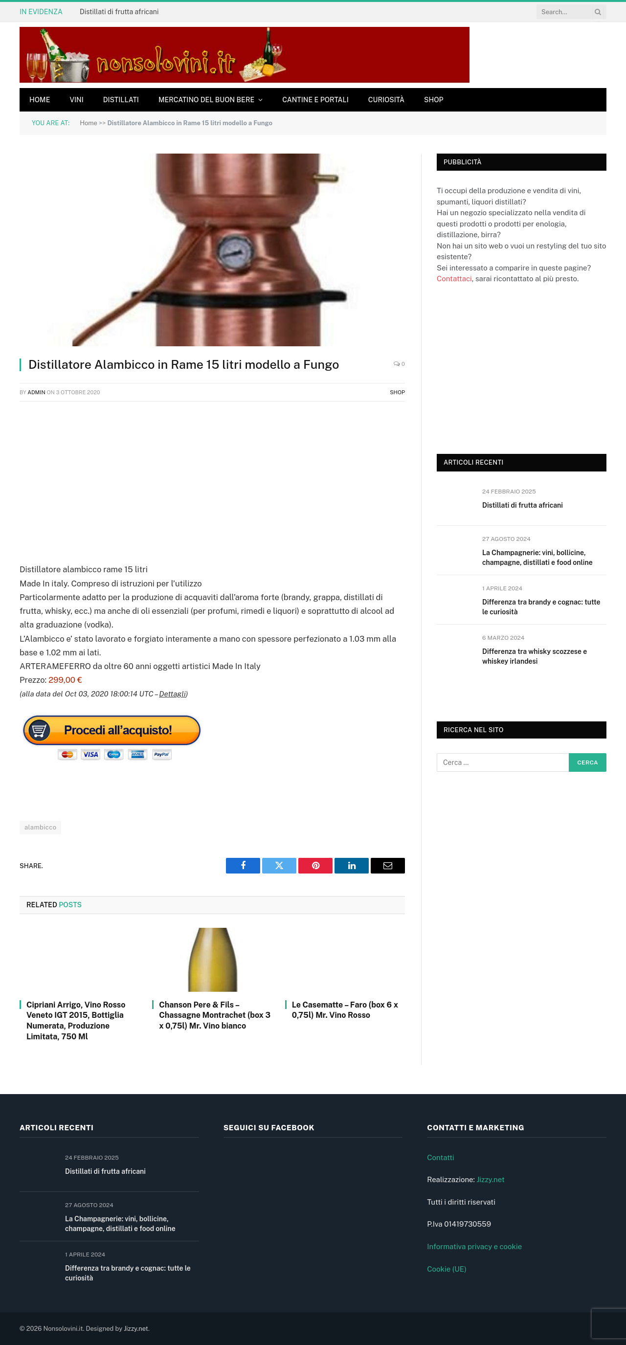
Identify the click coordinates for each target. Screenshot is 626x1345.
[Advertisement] (212, 480)
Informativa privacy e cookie (474, 1246)
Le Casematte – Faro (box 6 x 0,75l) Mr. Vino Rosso (345, 1010)
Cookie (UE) (447, 1269)
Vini (76, 100)
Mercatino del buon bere (206, 100)
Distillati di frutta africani (119, 12)
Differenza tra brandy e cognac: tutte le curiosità (541, 607)
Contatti (440, 1157)
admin (36, 392)
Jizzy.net (490, 1179)
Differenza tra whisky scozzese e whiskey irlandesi (534, 656)
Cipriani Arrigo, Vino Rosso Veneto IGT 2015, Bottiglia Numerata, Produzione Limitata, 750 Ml (75, 1020)
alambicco (40, 827)
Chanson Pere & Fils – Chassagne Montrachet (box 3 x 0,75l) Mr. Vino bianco (214, 1015)
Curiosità (386, 100)
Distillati (121, 100)
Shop (434, 100)
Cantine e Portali (315, 100)
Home (39, 100)
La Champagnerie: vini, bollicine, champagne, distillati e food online (537, 557)
